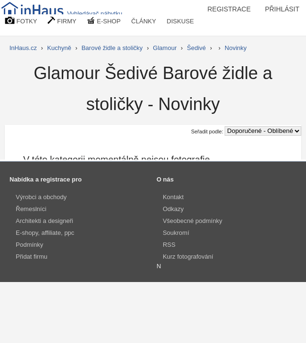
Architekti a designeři (44, 220)
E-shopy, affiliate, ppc (45, 232)
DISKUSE (180, 21)
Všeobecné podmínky (192, 220)
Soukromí (176, 232)
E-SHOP (103, 21)
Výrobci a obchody (41, 197)
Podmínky (29, 244)
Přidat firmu (31, 256)
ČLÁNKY (143, 21)
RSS (169, 244)
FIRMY (62, 21)
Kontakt (173, 197)
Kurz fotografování (188, 256)
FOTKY (21, 21)
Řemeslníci (31, 208)
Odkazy (173, 208)
